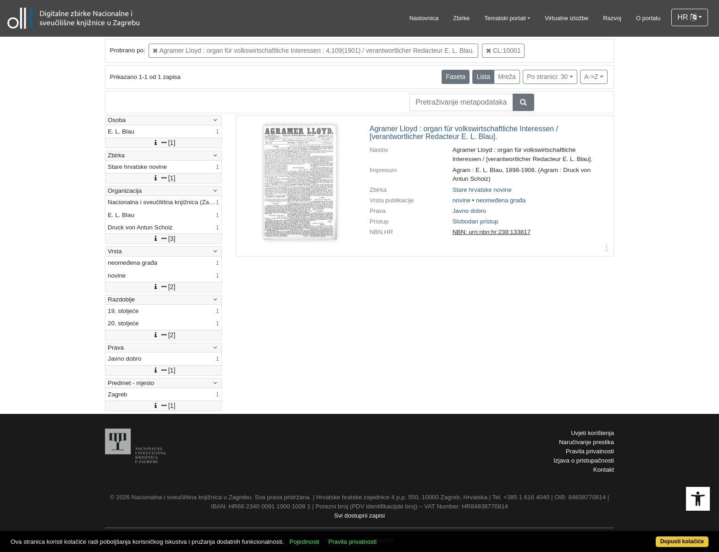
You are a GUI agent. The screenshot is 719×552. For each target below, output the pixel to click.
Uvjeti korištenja (592, 432)
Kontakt (603, 469)
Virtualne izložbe (566, 18)
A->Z (591, 76)
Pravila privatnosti (590, 451)
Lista (483, 76)
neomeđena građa (500, 200)
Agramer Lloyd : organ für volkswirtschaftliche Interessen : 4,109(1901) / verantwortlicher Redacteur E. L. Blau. (313, 50)
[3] (164, 238)
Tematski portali (504, 18)
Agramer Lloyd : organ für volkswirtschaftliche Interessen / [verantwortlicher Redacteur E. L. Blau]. (464, 133)
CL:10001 (503, 50)
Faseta (455, 76)
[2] (164, 286)
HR (687, 17)
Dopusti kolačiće (682, 541)
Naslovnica (424, 18)
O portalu (648, 18)
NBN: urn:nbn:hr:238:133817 (492, 232)
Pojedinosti (304, 541)
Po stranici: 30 (547, 76)
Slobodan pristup (475, 221)
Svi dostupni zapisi (359, 515)
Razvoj (612, 18)
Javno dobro (469, 210)
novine (461, 200)
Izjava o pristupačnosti (583, 460)
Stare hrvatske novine (482, 189)
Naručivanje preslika (586, 442)
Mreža (507, 76)
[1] (164, 142)
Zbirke (461, 18)
